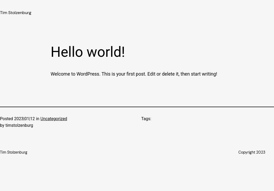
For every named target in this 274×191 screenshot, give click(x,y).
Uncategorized (53, 118)
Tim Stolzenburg (15, 12)
